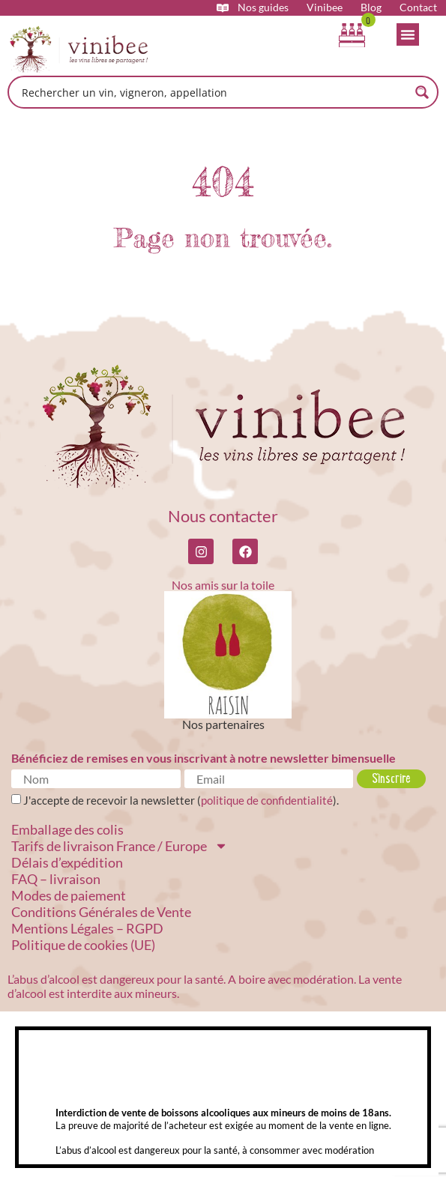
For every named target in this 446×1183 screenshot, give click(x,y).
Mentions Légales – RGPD (87, 928)
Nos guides (263, 7)
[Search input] (213, 92)
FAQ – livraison (55, 879)
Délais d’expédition (67, 862)
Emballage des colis (67, 829)
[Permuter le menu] (408, 34)
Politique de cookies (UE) (83, 945)
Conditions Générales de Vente (101, 912)
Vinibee (325, 7)
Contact (418, 7)
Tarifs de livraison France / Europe (119, 846)
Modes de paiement (68, 895)
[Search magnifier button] (422, 92)
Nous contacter (223, 516)
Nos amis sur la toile (223, 585)
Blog (371, 7)
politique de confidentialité (267, 800)
